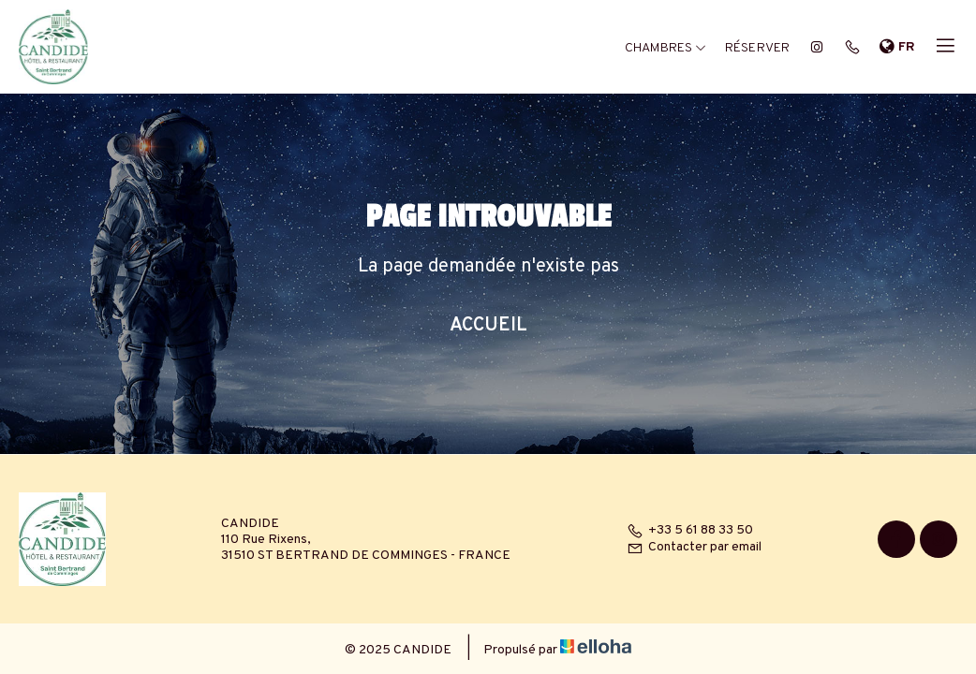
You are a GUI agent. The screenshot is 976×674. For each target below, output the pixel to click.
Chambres (665, 48)
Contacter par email (694, 547)
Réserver (757, 48)
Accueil (488, 326)
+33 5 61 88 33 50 (690, 530)
